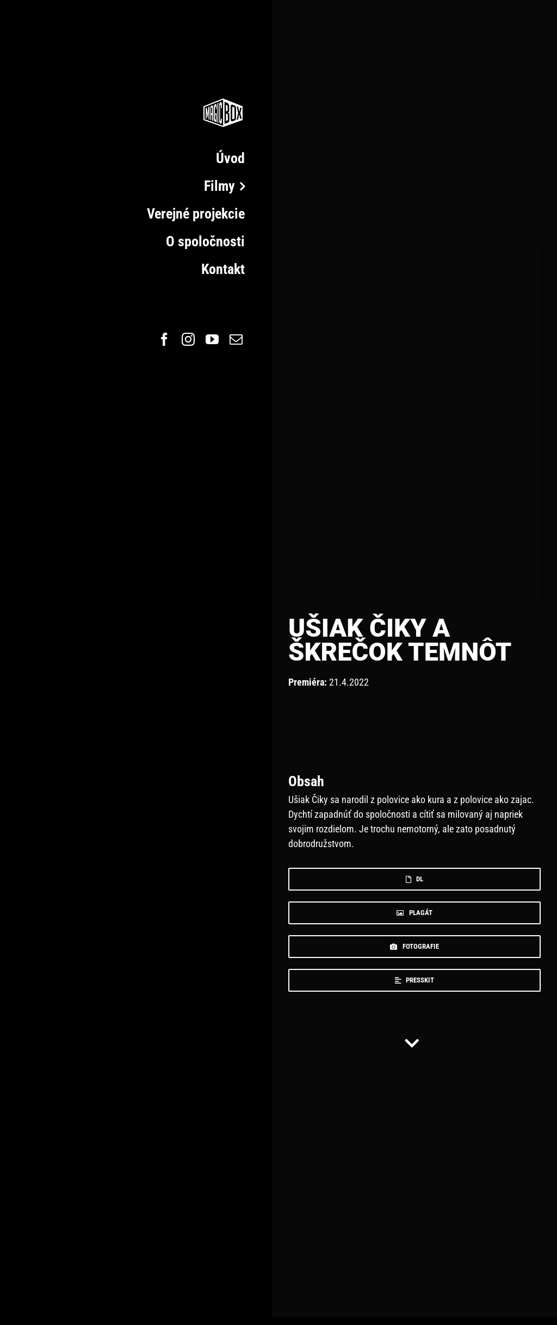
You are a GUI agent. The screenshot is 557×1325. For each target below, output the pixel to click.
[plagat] (414, 912)
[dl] (414, 879)
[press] (414, 980)
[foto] (414, 946)
